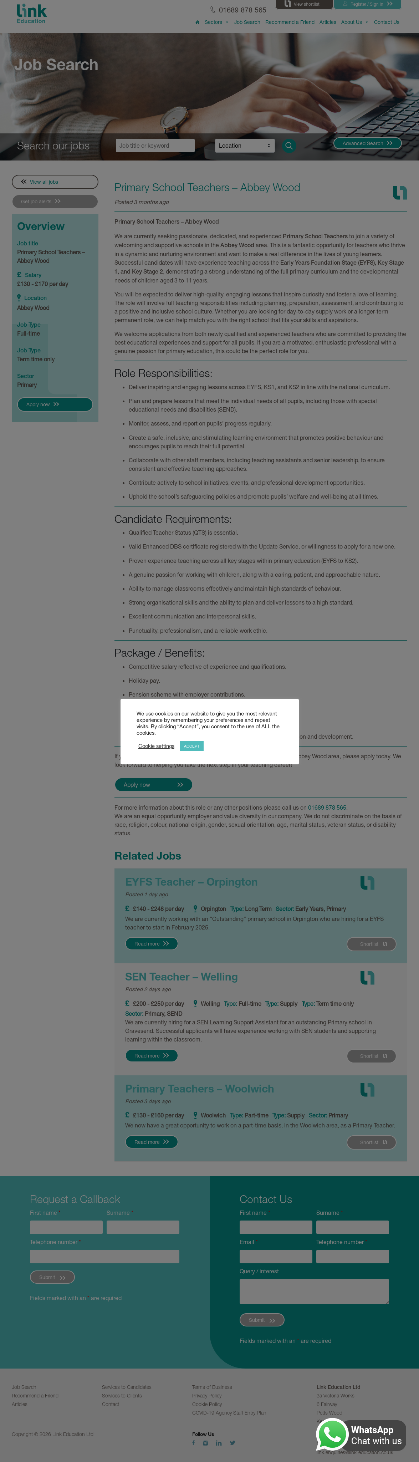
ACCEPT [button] (191, 746)
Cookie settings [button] (156, 746)
